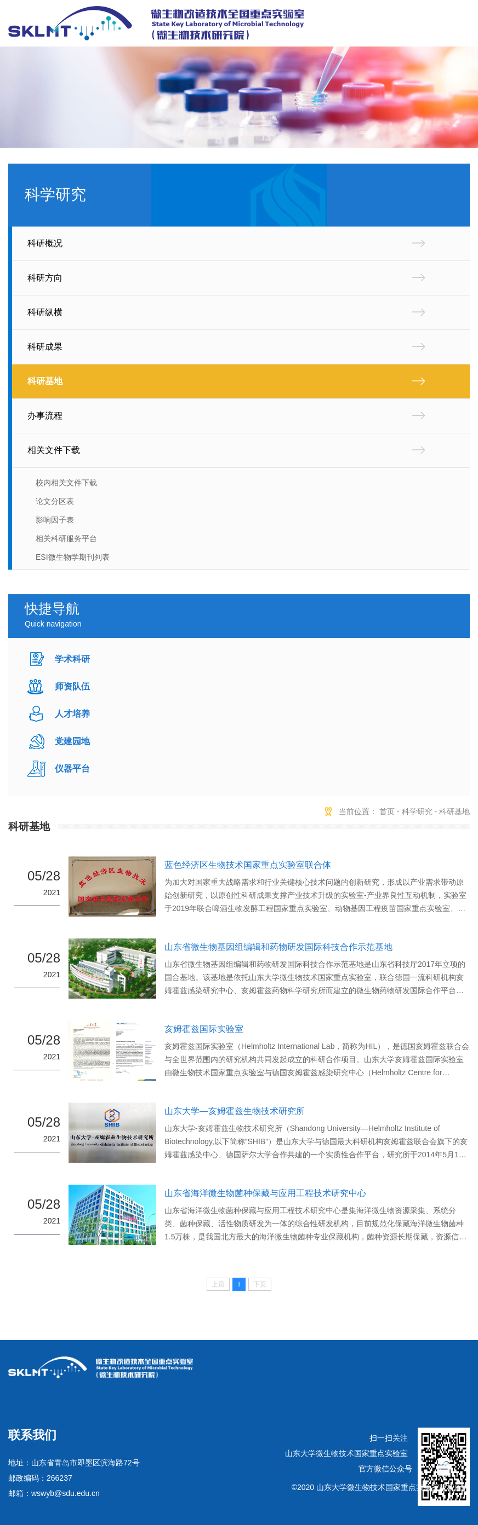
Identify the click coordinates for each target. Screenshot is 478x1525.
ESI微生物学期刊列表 (73, 557)
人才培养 (72, 713)
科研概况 (44, 243)
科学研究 (417, 811)
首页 (387, 811)
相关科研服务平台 (66, 538)
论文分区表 (55, 501)
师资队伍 (72, 686)
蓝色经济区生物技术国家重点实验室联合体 (247, 864)
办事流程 (44, 415)
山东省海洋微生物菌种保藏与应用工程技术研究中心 (265, 1193)
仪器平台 (72, 768)
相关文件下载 (53, 450)
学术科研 (72, 659)
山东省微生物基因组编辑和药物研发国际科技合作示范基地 (278, 947)
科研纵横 (44, 312)
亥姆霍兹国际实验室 (203, 1029)
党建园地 (72, 741)
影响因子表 (55, 519)
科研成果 (44, 346)
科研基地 (44, 381)
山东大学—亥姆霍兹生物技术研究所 (234, 1111)
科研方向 (44, 277)
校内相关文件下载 (66, 482)
